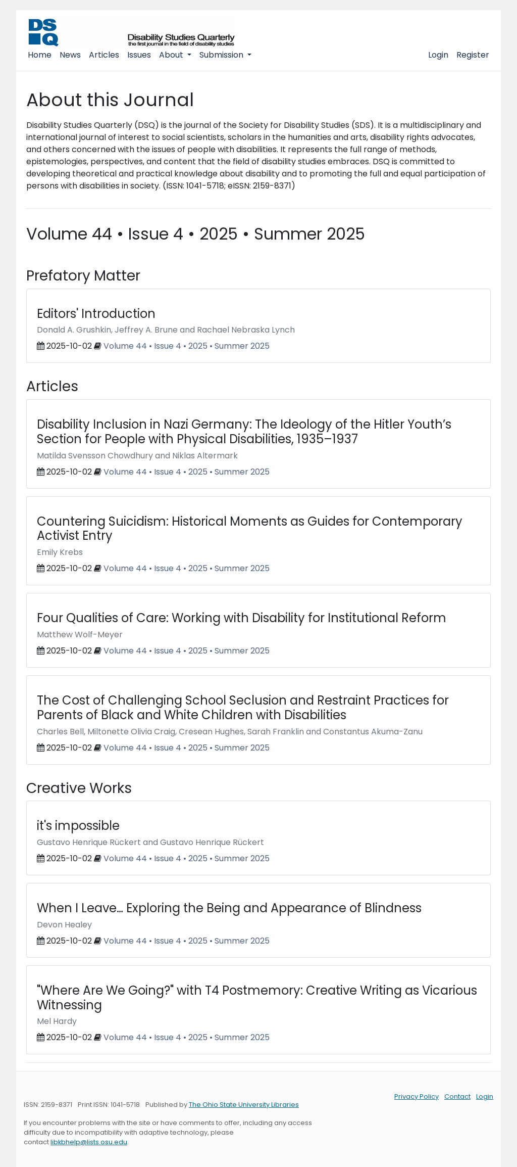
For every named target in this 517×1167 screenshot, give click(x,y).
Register (472, 55)
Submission (222, 55)
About (172, 55)
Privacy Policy (416, 1096)
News (70, 55)
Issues (139, 55)
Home (39, 55)
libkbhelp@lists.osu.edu (88, 1142)
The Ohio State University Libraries (244, 1104)
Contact (457, 1096)
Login (438, 55)
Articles (104, 55)
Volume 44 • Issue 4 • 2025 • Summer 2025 (187, 346)
